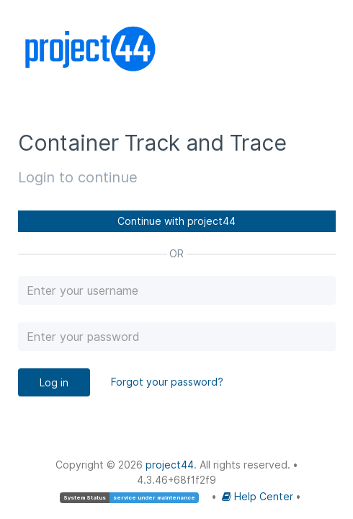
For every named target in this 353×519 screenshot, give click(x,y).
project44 (170, 465)
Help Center (259, 496)
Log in (54, 383)
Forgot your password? (167, 382)
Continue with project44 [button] (176, 221)
